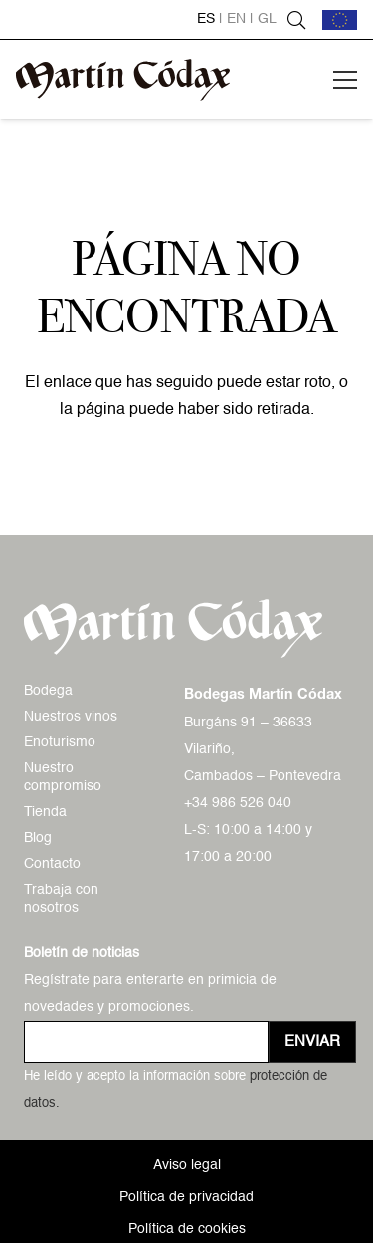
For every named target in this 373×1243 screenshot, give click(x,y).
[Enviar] (312, 1042)
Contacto (52, 864)
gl (267, 19)
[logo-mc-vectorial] (123, 80)
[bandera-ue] (339, 20)
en (236, 19)
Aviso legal (187, 1165)
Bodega (48, 691)
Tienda (45, 812)
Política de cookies (187, 1229)
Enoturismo (59, 742)
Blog (38, 838)
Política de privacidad (186, 1197)
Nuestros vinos (70, 717)
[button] (296, 20)
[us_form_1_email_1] (146, 1042)
